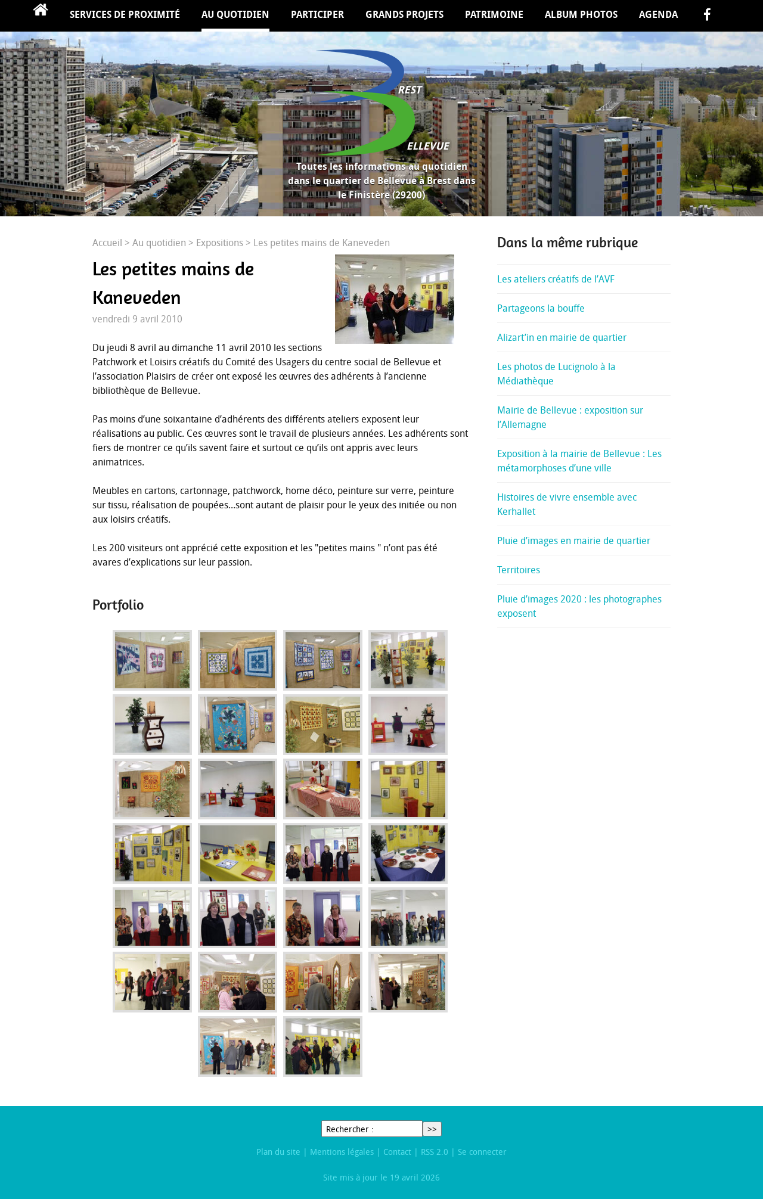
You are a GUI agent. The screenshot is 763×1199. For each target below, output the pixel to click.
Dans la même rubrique (567, 242)
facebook (707, 16)
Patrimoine (494, 14)
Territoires (518, 569)
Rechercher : (350, 1129)
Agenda (658, 14)
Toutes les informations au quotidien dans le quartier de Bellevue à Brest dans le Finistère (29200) (382, 180)
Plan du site (278, 1151)
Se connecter (482, 1151)
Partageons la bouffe (541, 308)
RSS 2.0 (434, 1151)
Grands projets (404, 14)
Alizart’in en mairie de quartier (561, 337)
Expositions (219, 242)
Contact (397, 1151)
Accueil (40, 16)
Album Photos (581, 14)
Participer (317, 14)
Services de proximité (125, 14)
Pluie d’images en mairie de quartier (573, 540)
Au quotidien (235, 14)
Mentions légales (342, 1151)
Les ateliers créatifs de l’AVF (556, 278)
